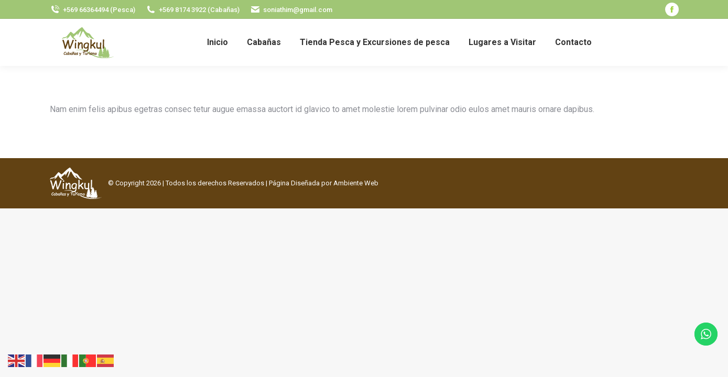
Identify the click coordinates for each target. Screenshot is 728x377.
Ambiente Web (355, 183)
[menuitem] (217, 42)
